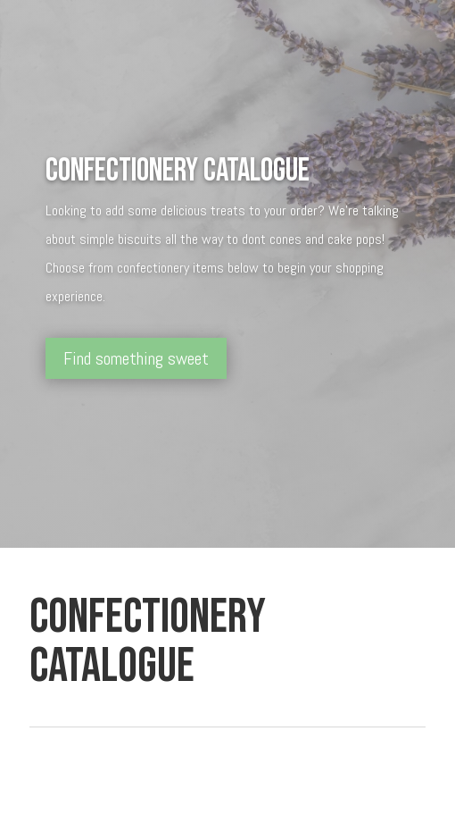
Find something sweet (136, 358)
